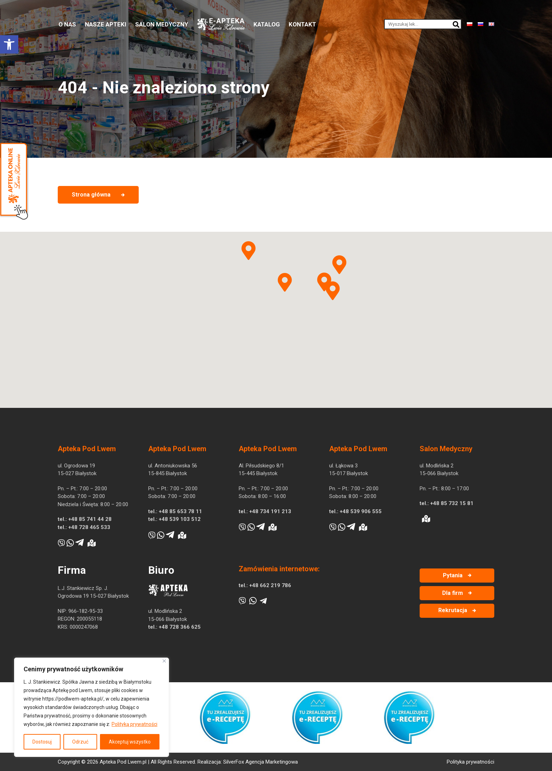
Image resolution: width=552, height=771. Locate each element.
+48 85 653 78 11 (180, 511)
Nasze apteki (105, 24)
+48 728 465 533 (89, 527)
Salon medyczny (161, 24)
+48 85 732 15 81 (451, 503)
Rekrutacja (452, 610)
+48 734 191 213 (270, 511)
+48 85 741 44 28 (90, 519)
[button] (9, 44)
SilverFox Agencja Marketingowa (260, 762)
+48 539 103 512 (180, 519)
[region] (91, 707)
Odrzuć (80, 742)
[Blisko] (164, 661)
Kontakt (302, 24)
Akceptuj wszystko (130, 742)
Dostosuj (42, 742)
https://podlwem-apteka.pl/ (73, 699)
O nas (67, 24)
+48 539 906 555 (361, 511)
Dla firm (452, 593)
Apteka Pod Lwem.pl (123, 762)
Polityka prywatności (470, 762)
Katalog (266, 24)
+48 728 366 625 (180, 627)
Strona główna (91, 194)
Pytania (453, 575)
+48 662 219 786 (270, 585)
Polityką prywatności (134, 724)
